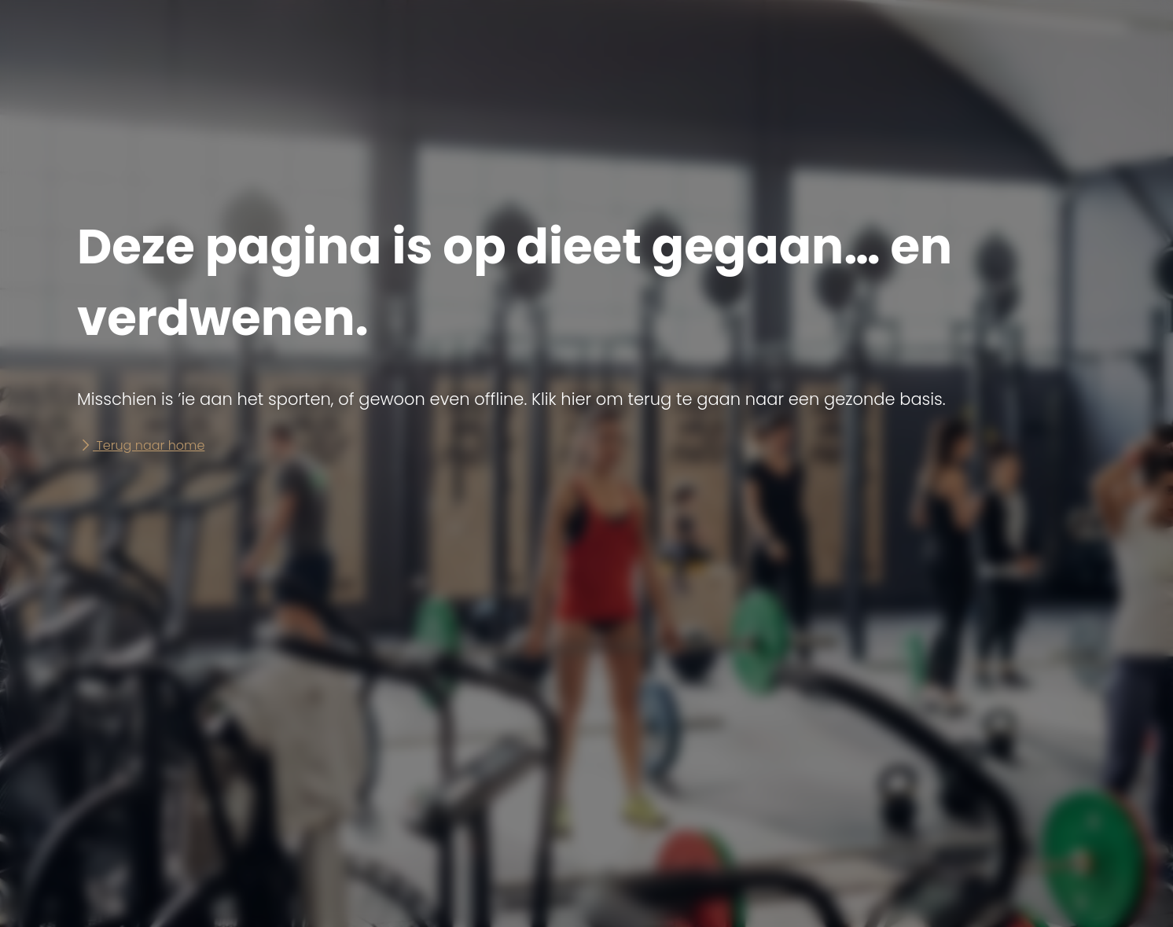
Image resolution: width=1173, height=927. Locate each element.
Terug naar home (140, 445)
